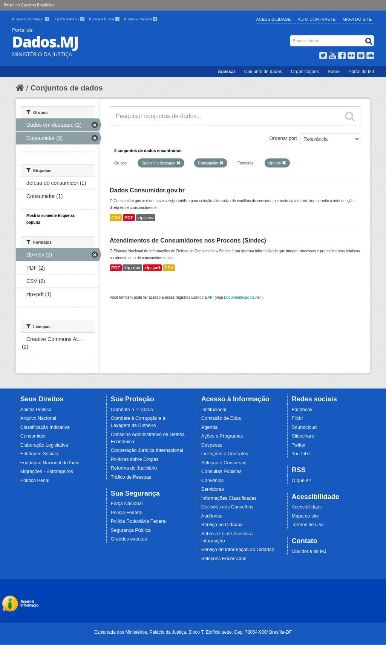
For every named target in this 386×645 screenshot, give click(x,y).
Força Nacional (127, 503)
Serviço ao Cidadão (222, 524)
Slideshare (303, 436)
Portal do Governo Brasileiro (29, 5)
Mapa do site (305, 516)
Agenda (209, 427)
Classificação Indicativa (45, 427)
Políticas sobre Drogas (135, 459)
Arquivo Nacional (38, 418)
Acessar (227, 71)
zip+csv (146, 217)
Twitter (299, 445)
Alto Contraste (316, 19)
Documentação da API (243, 297)
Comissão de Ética (221, 418)
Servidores (212, 489)
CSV (115, 217)
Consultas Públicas (221, 471)
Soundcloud (304, 427)
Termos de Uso (308, 524)
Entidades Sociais (39, 453)
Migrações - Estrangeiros (46, 471)
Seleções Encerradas (224, 558)
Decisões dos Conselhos (227, 507)
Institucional (214, 409)
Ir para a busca (105, 19)
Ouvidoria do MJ (309, 551)
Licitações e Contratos (224, 453)
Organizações (305, 71)
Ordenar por (283, 138)
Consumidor (33, 436)
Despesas (211, 445)
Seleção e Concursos (224, 462)
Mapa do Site (357, 19)
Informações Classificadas (229, 498)
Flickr (297, 418)
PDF (128, 217)
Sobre (334, 71)
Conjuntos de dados (67, 88)
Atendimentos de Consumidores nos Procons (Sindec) (188, 240)
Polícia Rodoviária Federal (139, 521)
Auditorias (211, 516)
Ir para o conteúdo (31, 19)
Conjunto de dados (263, 71)
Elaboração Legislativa (44, 445)
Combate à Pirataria (132, 409)
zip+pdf (152, 267)
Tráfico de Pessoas (131, 477)
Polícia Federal (126, 512)
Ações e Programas (222, 436)
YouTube (301, 453)
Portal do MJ (361, 71)
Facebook (302, 409)
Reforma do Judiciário (134, 468)
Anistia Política (36, 409)
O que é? (301, 480)
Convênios (212, 480)
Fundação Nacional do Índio (50, 462)
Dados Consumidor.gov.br (147, 190)
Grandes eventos (129, 539)
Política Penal (34, 480)
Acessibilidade (273, 19)
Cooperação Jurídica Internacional (147, 450)
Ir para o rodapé (141, 19)
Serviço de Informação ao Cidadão (237, 549)
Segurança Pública (131, 530)
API (211, 297)
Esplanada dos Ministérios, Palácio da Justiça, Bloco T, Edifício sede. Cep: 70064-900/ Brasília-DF (193, 632)
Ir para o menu (70, 19)
